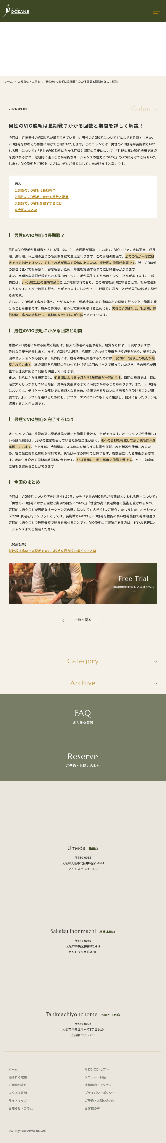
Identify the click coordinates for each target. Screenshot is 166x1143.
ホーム (8, 81)
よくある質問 (18, 1092)
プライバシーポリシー (100, 1092)
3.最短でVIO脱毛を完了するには (38, 203)
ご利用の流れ (18, 1085)
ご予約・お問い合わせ (100, 1100)
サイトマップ (18, 1100)
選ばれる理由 (18, 1077)
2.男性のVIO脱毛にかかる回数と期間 (42, 196)
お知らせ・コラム (29, 81)
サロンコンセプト (97, 1069)
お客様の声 (92, 1108)
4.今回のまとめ (26, 209)
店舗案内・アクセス (98, 1085)
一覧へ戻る (82, 619)
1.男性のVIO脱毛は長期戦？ (35, 190)
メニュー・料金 (95, 1077)
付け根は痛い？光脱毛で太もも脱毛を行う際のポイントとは (52, 550)
